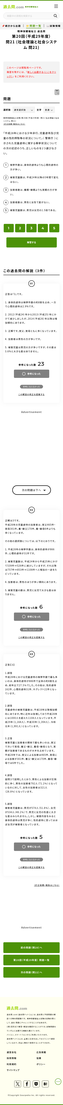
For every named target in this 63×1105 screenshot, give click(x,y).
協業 (38, 1058)
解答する (31, 242)
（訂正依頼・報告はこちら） (14, 124)
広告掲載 (41, 1052)
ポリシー (41, 1064)
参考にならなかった (31, 386)
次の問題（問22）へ (31, 972)
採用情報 (11, 1058)
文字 (39, 109)
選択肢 (7, 109)
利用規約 (11, 1064)
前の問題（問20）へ (31, 947)
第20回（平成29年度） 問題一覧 (31, 960)
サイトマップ (13, 1070)
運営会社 (11, 1052)
